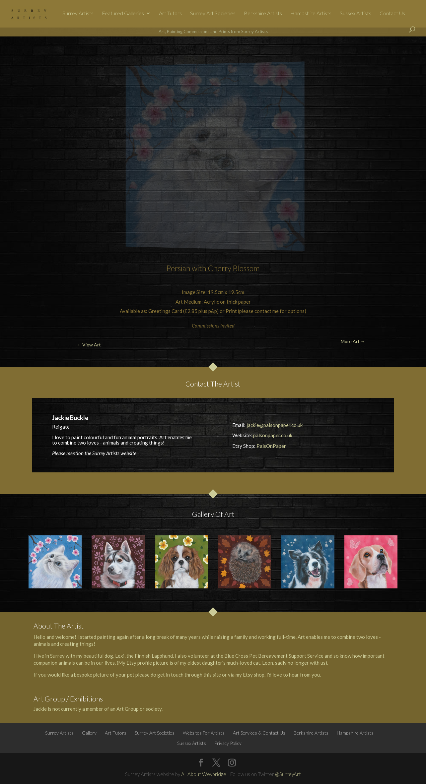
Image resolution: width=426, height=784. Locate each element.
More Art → (390, 52)
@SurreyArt (288, 774)
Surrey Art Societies (213, 13)
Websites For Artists (204, 733)
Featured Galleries (123, 13)
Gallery (89, 733)
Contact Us (392, 13)
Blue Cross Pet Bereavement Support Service (273, 656)
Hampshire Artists (310, 13)
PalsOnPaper (271, 446)
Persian (178, 268)
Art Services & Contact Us (259, 733)
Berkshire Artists (263, 13)
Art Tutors (170, 13)
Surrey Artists (78, 13)
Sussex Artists (355, 13)
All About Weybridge (203, 774)
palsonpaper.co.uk (272, 435)
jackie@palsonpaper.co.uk (275, 425)
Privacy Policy (228, 743)
